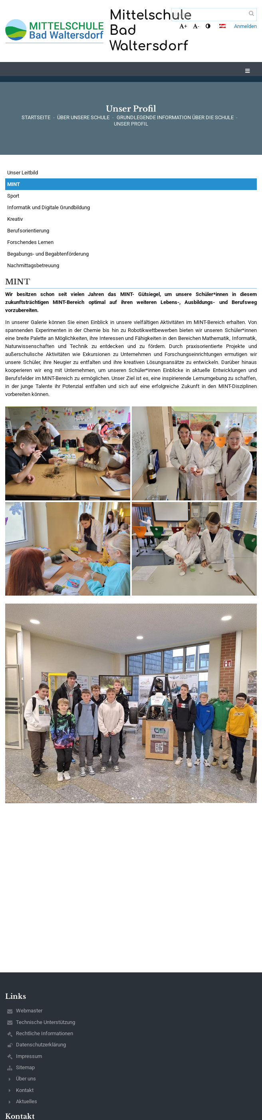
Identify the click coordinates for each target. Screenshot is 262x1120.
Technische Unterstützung (45, 1022)
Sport (13, 196)
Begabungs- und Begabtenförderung (48, 254)
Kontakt (25, 1090)
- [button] (196, 26)
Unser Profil (131, 124)
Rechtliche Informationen (44, 1033)
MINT (13, 184)
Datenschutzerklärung (41, 1045)
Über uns (26, 1079)
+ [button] (183, 26)
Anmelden (245, 26)
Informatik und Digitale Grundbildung (48, 207)
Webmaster (29, 1011)
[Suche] (214, 14)
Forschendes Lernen (30, 242)
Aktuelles (26, 1101)
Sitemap (25, 1067)
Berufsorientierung (28, 231)
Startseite (36, 117)
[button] (222, 26)
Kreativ (15, 219)
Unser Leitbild (22, 173)
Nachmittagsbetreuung (33, 265)
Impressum (29, 1056)
